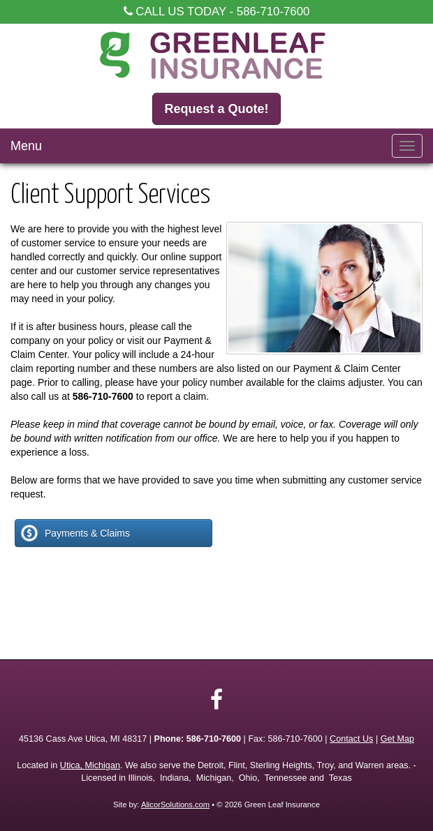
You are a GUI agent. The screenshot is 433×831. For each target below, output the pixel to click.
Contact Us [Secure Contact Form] (351, 739)
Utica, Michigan (90, 765)
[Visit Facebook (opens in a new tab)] (216, 699)
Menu (26, 146)
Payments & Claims (74, 533)
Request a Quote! (216, 109)
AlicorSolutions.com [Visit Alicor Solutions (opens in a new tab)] (175, 804)
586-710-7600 (273, 11)
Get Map (397, 739)
